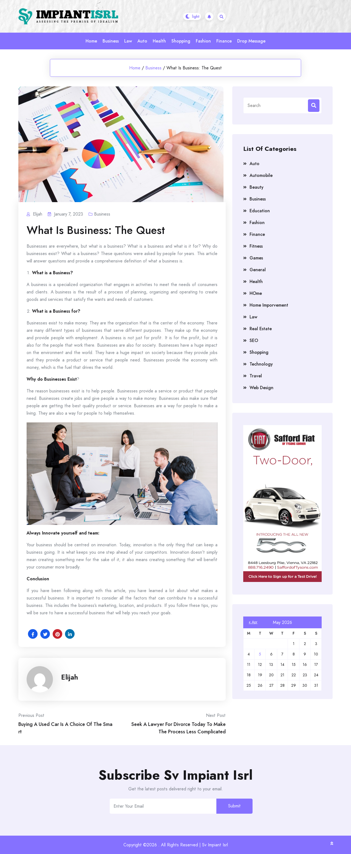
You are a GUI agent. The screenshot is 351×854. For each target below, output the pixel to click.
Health (159, 41)
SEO (254, 340)
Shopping (180, 41)
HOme (256, 293)
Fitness (256, 246)
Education (260, 211)
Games (256, 258)
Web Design (261, 387)
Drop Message (251, 41)
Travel (256, 376)
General (258, 270)
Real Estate (261, 329)
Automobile (261, 175)
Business (111, 41)
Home (91, 41)
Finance (224, 41)
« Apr (253, 622)
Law (128, 41)
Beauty (257, 187)
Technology (261, 364)
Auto (142, 41)
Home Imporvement (269, 305)
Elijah (69, 677)
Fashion (203, 41)
